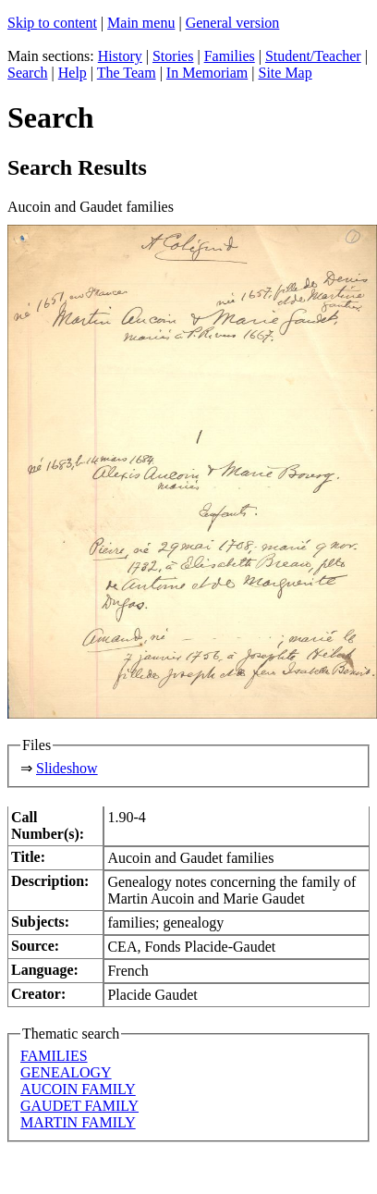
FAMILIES (54, 1056)
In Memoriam (207, 72)
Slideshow (67, 768)
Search (27, 72)
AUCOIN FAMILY (78, 1089)
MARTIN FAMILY (78, 1122)
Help (72, 72)
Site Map (284, 72)
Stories (172, 56)
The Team (126, 72)
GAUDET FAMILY (79, 1106)
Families (229, 56)
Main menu (141, 23)
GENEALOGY (66, 1072)
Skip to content (52, 23)
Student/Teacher (313, 56)
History (120, 56)
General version (233, 23)
